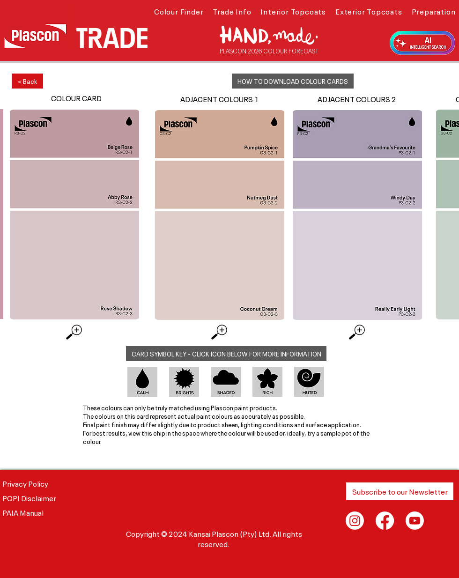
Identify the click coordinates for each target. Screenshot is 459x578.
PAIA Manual (23, 512)
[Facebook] (385, 520)
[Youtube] (415, 520)
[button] (178, 10)
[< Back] (27, 81)
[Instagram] (355, 520)
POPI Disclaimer (29, 497)
